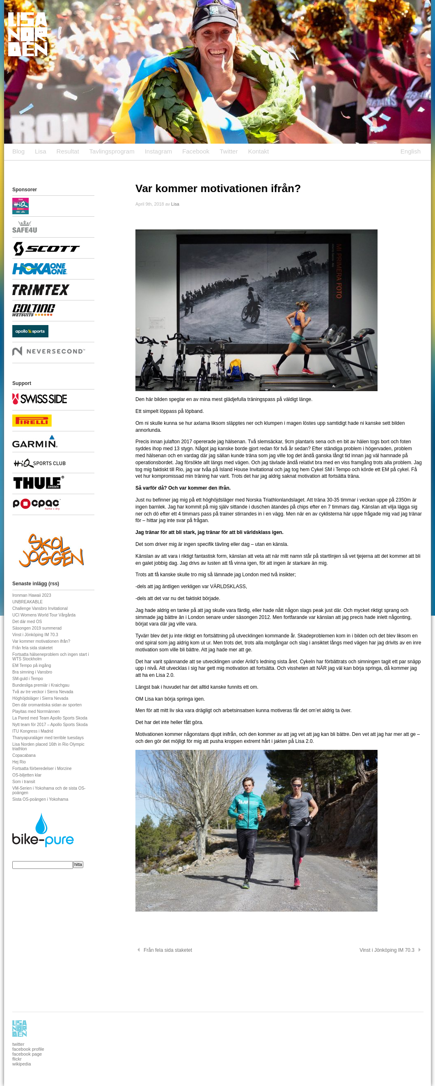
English (411, 151)
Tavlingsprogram (112, 151)
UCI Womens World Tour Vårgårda (44, 615)
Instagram (158, 151)
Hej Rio (19, 762)
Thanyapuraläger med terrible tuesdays (48, 737)
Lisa (40, 151)
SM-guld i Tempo (27, 678)
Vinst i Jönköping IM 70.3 (35, 634)
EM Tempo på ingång (31, 665)
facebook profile (28, 1049)
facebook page (27, 1054)
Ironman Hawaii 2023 (31, 595)
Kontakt (258, 151)
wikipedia (21, 1063)
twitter (18, 1044)
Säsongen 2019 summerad (37, 628)
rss (53, 584)
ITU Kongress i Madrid (32, 731)
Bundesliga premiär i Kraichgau (40, 685)
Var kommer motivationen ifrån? (41, 641)
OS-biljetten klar (26, 775)
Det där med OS (27, 621)
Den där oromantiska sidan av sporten (47, 705)
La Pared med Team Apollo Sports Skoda (49, 718)
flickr (17, 1058)
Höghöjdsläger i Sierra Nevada (40, 698)
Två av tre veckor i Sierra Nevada (42, 692)
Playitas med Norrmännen (36, 711)
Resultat (68, 151)
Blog (18, 151)
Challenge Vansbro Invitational (40, 608)
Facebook (195, 151)
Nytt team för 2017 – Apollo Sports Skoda (49, 724)
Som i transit (23, 781)
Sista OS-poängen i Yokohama (40, 799)
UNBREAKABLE (27, 602)
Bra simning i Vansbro (32, 672)
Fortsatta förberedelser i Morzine (42, 768)
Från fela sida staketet (32, 648)
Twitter (229, 151)
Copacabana (24, 755)
